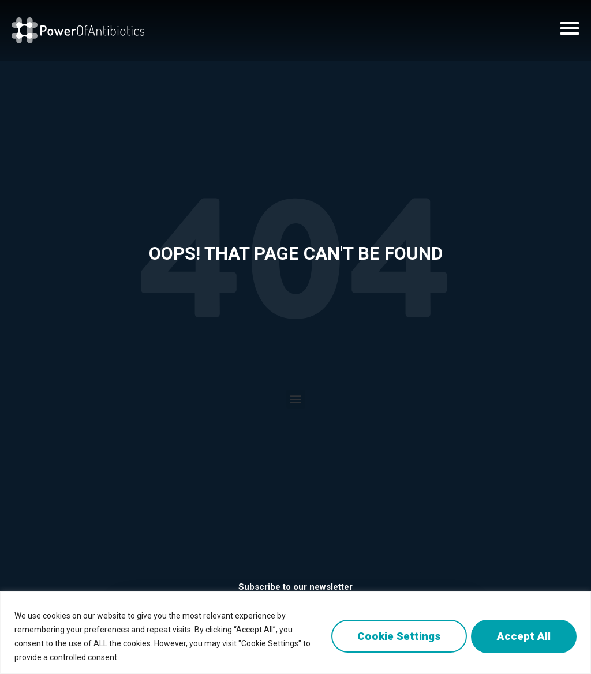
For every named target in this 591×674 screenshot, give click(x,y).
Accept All (522, 636)
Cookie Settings (395, 636)
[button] (295, 399)
